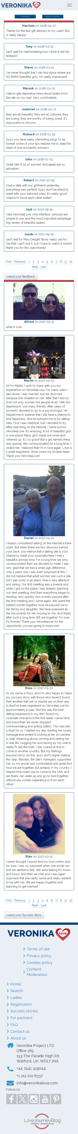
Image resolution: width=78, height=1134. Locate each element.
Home (15, 984)
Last (43, 266)
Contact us (19, 1031)
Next (35, 266)
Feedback (25, 16)
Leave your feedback (21, 276)
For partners (21, 1018)
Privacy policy (39, 956)
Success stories (24, 1011)
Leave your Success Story (24, 915)
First (8, 261)
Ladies (16, 997)
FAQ (14, 1024)
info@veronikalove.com (37, 1083)
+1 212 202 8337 (30, 1076)
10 (70, 261)
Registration (21, 1004)
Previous (20, 261)
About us (18, 1038)
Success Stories (53, 16)
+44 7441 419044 (31, 1068)
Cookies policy (40, 962)
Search (16, 991)
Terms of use (38, 949)
